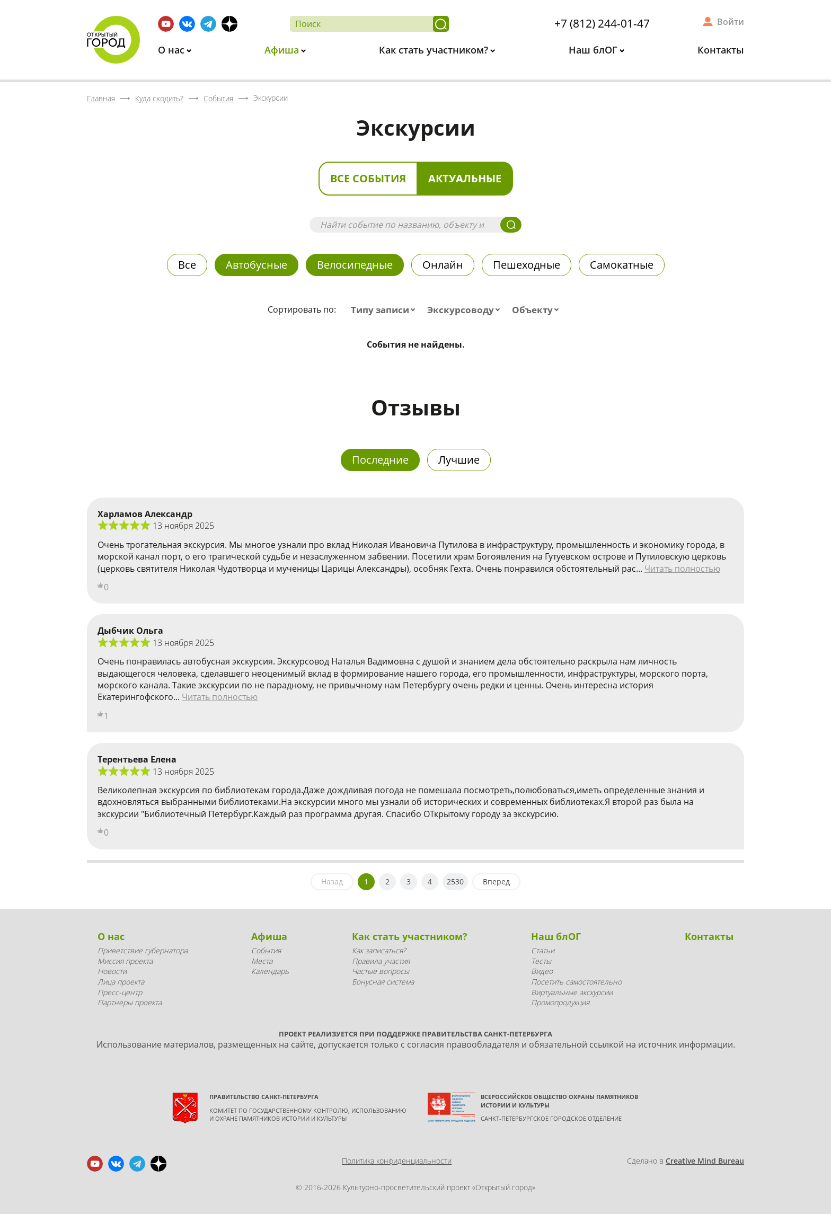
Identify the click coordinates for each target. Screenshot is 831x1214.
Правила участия (381, 961)
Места (261, 961)
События (266, 950)
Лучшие (459, 460)
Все (187, 265)
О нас (172, 49)
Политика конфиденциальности (397, 1161)
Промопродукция (560, 1002)
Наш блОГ (594, 49)
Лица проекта (121, 982)
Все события (368, 178)
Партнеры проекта (130, 1002)
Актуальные (464, 178)
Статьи (542, 950)
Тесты (541, 961)
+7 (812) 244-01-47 (602, 23)
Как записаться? (379, 950)
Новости (112, 971)
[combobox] (385, 310)
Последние (380, 460)
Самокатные (621, 265)
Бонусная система (383, 982)
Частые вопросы (380, 971)
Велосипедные (355, 265)
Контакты (720, 49)
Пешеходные (526, 265)
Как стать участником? (435, 49)
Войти (730, 22)
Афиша (283, 49)
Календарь (270, 971)
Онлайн (442, 265)
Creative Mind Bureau (705, 1161)
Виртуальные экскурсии (572, 992)
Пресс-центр (120, 992)
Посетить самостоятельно (576, 982)
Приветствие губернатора (143, 950)
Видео (542, 971)
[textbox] (385, 310)
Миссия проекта (125, 961)
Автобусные (256, 265)
